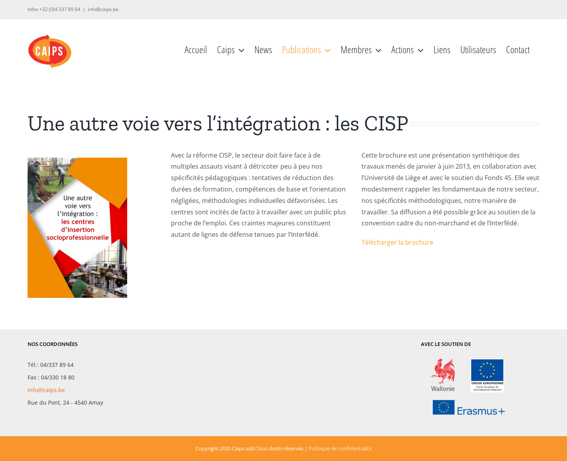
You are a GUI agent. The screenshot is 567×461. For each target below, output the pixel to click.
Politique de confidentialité (340, 448)
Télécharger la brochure (397, 242)
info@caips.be (103, 9)
